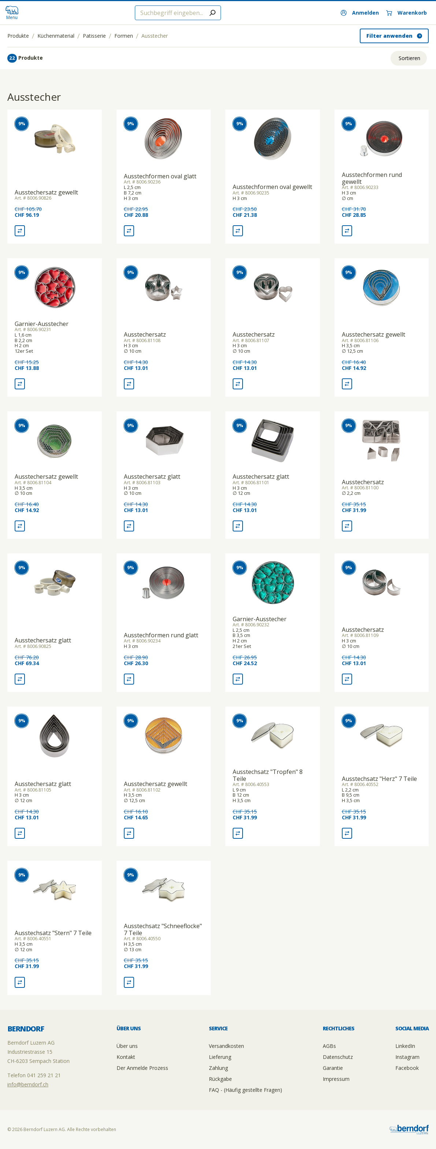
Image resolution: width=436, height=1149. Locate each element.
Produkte (18, 36)
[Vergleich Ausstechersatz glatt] (129, 525)
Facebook (407, 1067)
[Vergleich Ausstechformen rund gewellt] (347, 230)
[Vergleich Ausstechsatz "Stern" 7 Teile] (20, 982)
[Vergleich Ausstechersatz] (129, 383)
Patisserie (94, 36)
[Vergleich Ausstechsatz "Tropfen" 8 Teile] (238, 833)
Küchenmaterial (55, 36)
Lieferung (220, 1056)
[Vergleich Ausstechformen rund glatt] (129, 679)
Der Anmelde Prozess (142, 1067)
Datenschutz (338, 1056)
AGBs (329, 1045)
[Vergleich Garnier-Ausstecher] (20, 383)
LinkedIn (405, 1045)
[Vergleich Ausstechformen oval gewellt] (238, 230)
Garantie (333, 1067)
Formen (123, 36)
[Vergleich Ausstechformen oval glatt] (129, 230)
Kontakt (126, 1056)
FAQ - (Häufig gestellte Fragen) (245, 1089)
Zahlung (218, 1067)
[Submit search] (212, 12)
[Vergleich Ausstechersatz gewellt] (20, 230)
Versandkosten (226, 1045)
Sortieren (409, 58)
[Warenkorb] (407, 12)
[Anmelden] (360, 12)
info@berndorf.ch (27, 1084)
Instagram (407, 1056)
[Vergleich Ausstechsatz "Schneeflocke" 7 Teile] (129, 982)
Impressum (336, 1078)
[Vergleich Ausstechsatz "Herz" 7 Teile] (347, 833)
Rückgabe (220, 1078)
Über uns (127, 1045)
